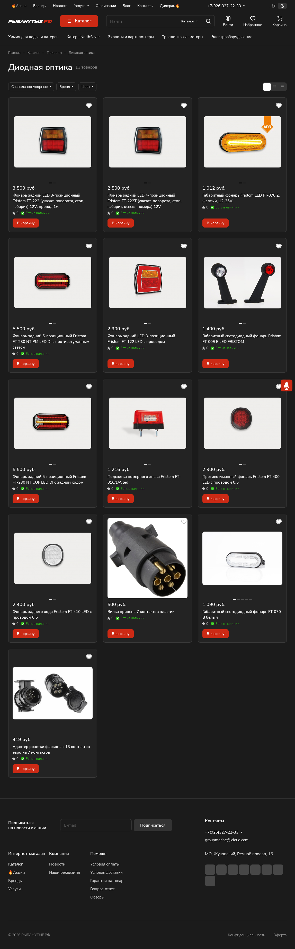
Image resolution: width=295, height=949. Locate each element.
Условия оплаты (105, 864)
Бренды (15, 880)
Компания (59, 853)
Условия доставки (106, 872)
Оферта (280, 935)
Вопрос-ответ (102, 889)
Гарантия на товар (106, 880)
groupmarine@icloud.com (226, 840)
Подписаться (153, 825)
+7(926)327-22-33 (224, 6)
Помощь (98, 853)
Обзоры (97, 897)
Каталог (15, 864)
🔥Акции (16, 872)
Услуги (14, 889)
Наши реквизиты (64, 872)
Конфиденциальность (246, 935)
